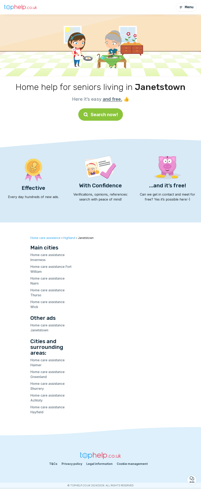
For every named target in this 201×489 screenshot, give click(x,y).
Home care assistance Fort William (50, 269)
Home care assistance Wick (47, 304)
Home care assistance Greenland (47, 374)
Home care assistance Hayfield (47, 409)
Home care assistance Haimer (47, 362)
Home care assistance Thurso (47, 292)
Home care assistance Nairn (47, 280)
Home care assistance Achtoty (47, 397)
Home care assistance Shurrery (47, 386)
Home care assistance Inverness (47, 257)
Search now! (100, 114)
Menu (186, 7)
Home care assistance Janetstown (47, 327)
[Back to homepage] (20, 7)
